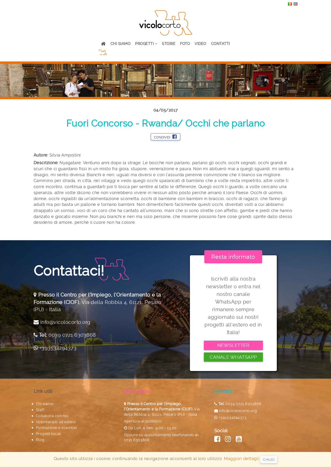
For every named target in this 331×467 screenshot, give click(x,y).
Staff (40, 410)
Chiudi (268, 459)
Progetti (146, 44)
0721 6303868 (136, 440)
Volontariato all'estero (56, 422)
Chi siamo (120, 44)
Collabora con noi (52, 416)
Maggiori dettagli (241, 458)
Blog (40, 440)
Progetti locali (48, 434)
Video (200, 44)
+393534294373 (58, 348)
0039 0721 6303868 (72, 335)
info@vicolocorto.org (65, 322)
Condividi (165, 136)
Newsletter (233, 345)
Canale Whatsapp (233, 357)
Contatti (220, 44)
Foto (185, 44)
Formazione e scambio (56, 427)
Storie (168, 44)
